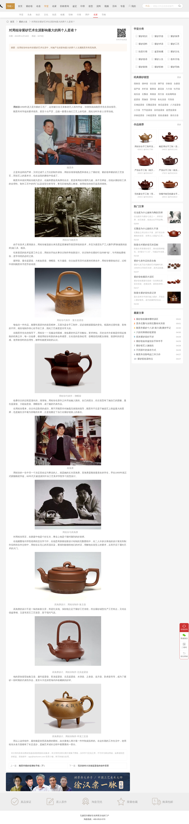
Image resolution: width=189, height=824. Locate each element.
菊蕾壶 (153, 89)
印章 (82, 6)
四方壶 (161, 94)
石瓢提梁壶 (151, 105)
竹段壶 (171, 99)
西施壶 (145, 99)
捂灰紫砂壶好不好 (145, 336)
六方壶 (169, 89)
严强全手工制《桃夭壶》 (145, 170)
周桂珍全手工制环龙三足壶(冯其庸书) (145, 146)
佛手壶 (161, 83)
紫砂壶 (29, 6)
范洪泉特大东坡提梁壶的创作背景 (93, 765)
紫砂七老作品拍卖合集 (145, 260)
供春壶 (169, 83)
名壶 (38, 6)
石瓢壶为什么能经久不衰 (146, 228)
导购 (104, 14)
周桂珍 (16, 107)
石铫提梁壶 (139, 105)
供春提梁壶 (139, 115)
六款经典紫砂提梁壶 (146, 332)
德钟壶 (145, 83)
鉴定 (74, 6)
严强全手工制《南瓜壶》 (169, 170)
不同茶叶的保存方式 (146, 350)
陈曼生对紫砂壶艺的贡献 (146, 244)
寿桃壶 (153, 94)
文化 (46, 14)
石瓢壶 (145, 94)
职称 (71, 14)
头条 (29, 14)
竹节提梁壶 (147, 110)
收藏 (62, 14)
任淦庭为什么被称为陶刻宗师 (148, 212)
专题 (122, 6)
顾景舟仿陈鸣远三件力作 (148, 354)
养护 (87, 14)
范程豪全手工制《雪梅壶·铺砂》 (145, 194)
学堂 (46, 6)
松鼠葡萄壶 (171, 94)
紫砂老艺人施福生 (145, 345)
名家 (54, 6)
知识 (38, 14)
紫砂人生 (23, 21)
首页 (20, 6)
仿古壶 (153, 83)
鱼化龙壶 (162, 99)
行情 (79, 14)
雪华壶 (153, 99)
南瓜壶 (137, 94)
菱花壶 (161, 89)
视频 (106, 6)
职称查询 (64, 6)
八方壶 (137, 110)
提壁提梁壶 (171, 110)
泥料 (98, 6)
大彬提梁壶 (151, 115)
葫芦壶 (137, 89)
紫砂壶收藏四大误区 (144, 276)
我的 (132, 6)
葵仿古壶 (174, 115)
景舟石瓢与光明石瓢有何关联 (150, 323)
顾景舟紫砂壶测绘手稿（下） (32, 765)
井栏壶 (145, 89)
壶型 (90, 6)
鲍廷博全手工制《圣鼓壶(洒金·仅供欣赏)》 (169, 146)
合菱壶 (177, 83)
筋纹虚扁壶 (163, 115)
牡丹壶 (177, 89)
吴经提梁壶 (159, 110)
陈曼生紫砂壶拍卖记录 (145, 293)
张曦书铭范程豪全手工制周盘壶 (169, 194)
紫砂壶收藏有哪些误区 (147, 319)
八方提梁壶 (175, 105)
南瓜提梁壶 (163, 105)
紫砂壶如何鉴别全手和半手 (149, 341)
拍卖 (54, 14)
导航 (10, 6)
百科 (114, 6)
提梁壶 (137, 99)
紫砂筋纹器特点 (145, 358)
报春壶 (137, 83)
